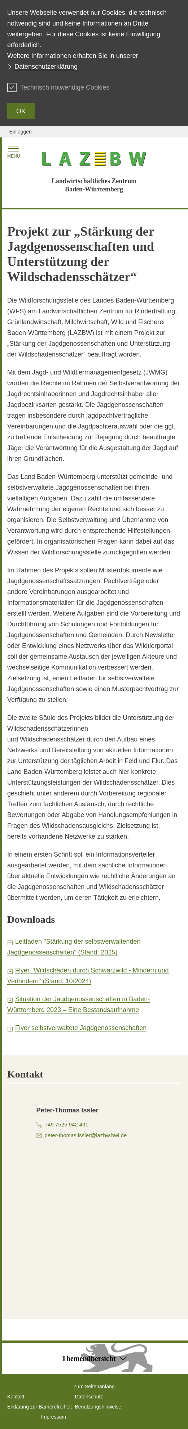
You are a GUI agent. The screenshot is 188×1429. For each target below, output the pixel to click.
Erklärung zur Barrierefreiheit (39, 1407)
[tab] (94, 1074)
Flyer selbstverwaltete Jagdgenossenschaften (81, 1027)
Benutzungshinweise (98, 1407)
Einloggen (20, 132)
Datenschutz (89, 1396)
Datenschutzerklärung (46, 66)
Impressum (53, 1417)
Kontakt (15, 1396)
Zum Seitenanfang (93, 1386)
